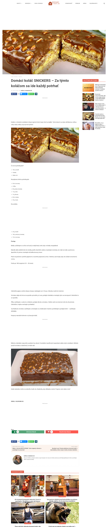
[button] (104, 3)
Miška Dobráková (26, 90)
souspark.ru (20, 401)
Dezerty (20, 76)
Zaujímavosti (62, 496)
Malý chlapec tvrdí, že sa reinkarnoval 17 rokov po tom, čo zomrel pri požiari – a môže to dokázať (100, 106)
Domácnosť (28, 523)
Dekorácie (27, 496)
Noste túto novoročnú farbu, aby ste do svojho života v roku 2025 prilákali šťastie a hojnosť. (100, 97)
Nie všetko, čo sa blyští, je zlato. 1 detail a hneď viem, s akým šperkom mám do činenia (100, 125)
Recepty (16, 76)
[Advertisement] (54, 18)
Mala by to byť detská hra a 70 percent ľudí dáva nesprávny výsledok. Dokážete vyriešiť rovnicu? (100, 87)
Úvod (12, 76)
